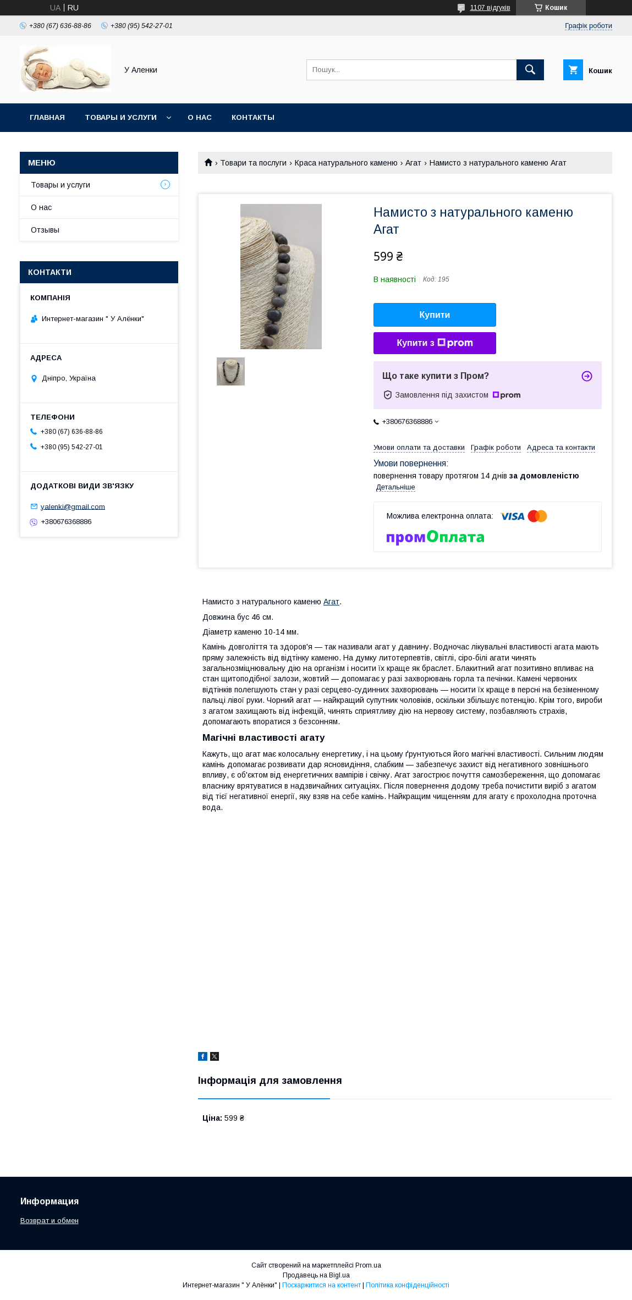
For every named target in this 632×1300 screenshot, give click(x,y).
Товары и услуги (121, 117)
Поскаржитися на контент (321, 1285)
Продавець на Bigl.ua (316, 1275)
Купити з (434, 343)
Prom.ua (368, 1265)
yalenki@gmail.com (73, 506)
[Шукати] (530, 69)
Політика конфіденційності (407, 1285)
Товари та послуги (253, 162)
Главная (47, 117)
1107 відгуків (490, 8)
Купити (435, 315)
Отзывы (45, 229)
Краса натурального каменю (346, 162)
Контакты (253, 117)
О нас (200, 117)
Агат (413, 162)
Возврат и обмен (49, 1220)
